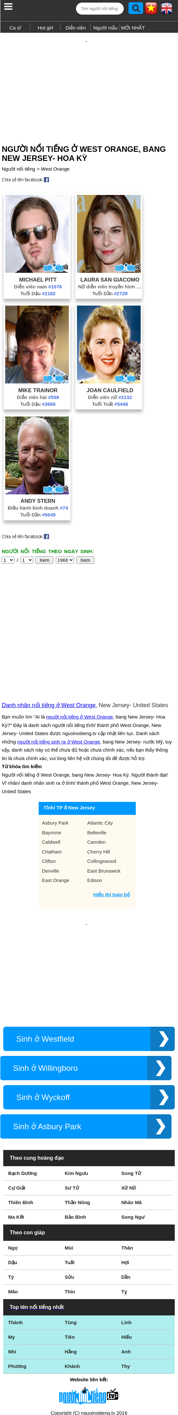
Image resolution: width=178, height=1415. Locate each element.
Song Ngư (133, 1136)
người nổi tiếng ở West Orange (79, 656)
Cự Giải (16, 1106)
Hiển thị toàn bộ (111, 834)
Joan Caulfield (110, 379)
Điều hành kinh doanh (38, 496)
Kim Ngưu (76, 1092)
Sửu (69, 1196)
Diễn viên (76, 27)
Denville (50, 811)
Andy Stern (37, 489)
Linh (126, 1241)
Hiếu (126, 1256)
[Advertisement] (89, 80)
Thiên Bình (20, 1121)
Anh (126, 1270)
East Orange (55, 820)
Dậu (12, 1181)
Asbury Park (55, 763)
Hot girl (45, 27)
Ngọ (13, 1166)
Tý (11, 1196)
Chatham (52, 791)
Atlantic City (100, 763)
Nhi (12, 1270)
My (11, 1256)
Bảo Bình (75, 1136)
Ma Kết (16, 1136)
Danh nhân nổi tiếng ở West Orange (48, 645)
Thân (127, 1166)
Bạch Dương (22, 1092)
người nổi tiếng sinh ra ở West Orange (58, 681)
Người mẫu (105, 27)
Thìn (70, 1210)
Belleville (97, 772)
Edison (94, 820)
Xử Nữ (128, 1106)
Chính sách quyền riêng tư (89, 1379)
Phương (17, 1285)
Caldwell (51, 782)
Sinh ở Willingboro (45, 987)
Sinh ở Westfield (45, 957)
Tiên (70, 1256)
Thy (125, 1285)
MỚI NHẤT (133, 27)
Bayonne (51, 772)
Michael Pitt (38, 268)
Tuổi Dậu (38, 282)
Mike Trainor (37, 379)
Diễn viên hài (38, 386)
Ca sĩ (15, 27)
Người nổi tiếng (18, 157)
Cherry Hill (98, 791)
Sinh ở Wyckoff (43, 1016)
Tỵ (124, 1210)
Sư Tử (72, 1106)
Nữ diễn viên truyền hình (110, 275)
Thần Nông (77, 1121)
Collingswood (101, 801)
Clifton (49, 801)
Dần (125, 1196)
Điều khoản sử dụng (89, 1345)
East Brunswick (104, 811)
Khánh (72, 1285)
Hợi (125, 1181)
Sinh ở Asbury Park (47, 1045)
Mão (13, 1210)
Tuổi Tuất (110, 392)
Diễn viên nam (38, 275)
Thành (15, 1241)
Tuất (69, 1181)
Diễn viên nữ (110, 386)
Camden (96, 782)
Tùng (71, 1241)
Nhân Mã (131, 1121)
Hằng (71, 1270)
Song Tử (131, 1092)
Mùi (69, 1166)
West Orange (55, 157)
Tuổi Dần (109, 282)
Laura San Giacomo (110, 268)
